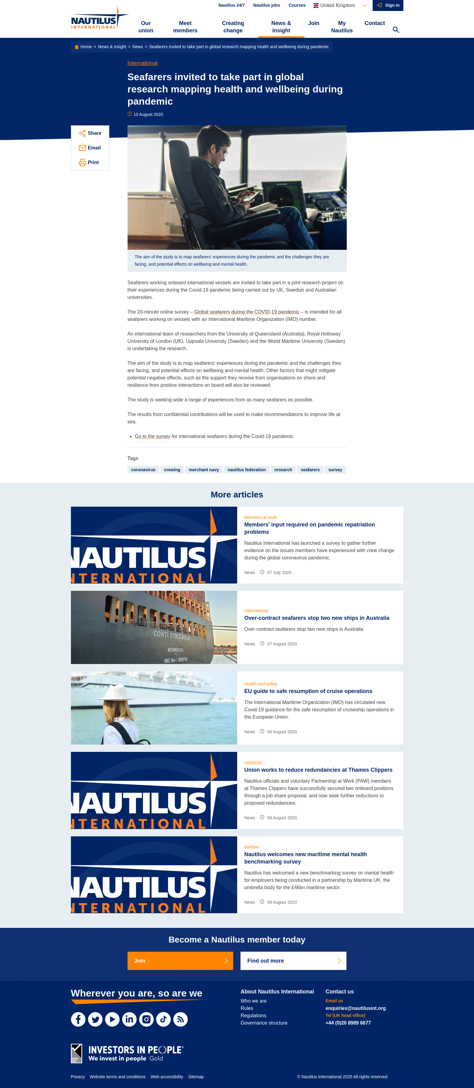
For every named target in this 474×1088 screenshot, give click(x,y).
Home (86, 46)
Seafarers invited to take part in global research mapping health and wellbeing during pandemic (239, 46)
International (143, 63)
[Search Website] (396, 30)
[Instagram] (146, 1019)
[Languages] (340, 5)
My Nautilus (342, 27)
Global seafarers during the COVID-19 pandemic (246, 311)
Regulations (254, 1015)
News (137, 46)
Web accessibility (167, 1076)
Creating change (233, 27)
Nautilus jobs (266, 5)
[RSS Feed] (180, 1019)
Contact (375, 23)
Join (313, 23)
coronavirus (143, 469)
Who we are (254, 1001)
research (283, 469)
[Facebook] (78, 1019)
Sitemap (196, 1076)
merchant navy (204, 469)
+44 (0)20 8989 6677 (348, 1022)
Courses (297, 5)
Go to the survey (152, 436)
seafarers (310, 469)
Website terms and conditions (118, 1076)
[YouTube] (112, 1019)
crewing (172, 469)
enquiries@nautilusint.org (356, 1008)
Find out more (294, 961)
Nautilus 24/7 (232, 5)
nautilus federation (247, 469)
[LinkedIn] (129, 1019)
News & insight (281, 27)
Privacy (78, 1076)
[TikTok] (163, 1019)
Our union (146, 27)
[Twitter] (95, 1019)
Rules (247, 1008)
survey (335, 469)
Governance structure (264, 1022)
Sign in (392, 5)
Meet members (185, 27)
